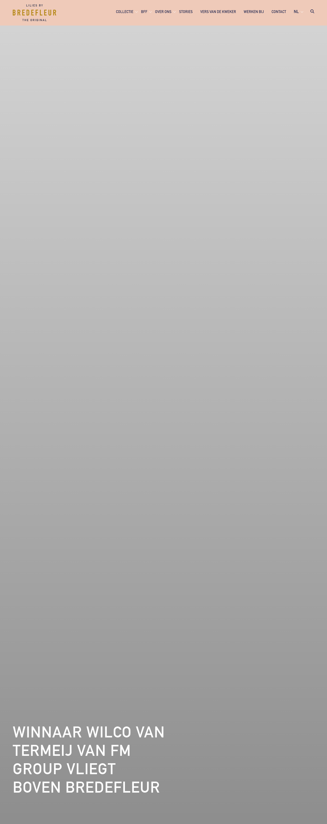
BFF (144, 12)
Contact (279, 12)
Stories (186, 12)
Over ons (163, 12)
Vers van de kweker (218, 12)
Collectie (124, 12)
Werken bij (254, 12)
